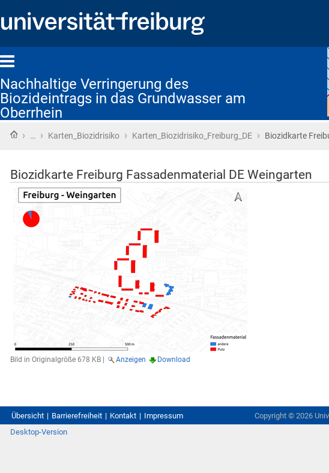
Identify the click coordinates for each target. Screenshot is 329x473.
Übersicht (27, 415)
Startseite (13, 134)
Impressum (163, 415)
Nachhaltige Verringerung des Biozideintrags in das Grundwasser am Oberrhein (123, 98)
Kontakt (123, 415)
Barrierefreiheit (77, 415)
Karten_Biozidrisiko (83, 135)
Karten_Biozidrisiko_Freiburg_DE (192, 135)
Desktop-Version (38, 431)
